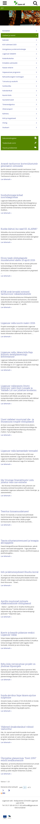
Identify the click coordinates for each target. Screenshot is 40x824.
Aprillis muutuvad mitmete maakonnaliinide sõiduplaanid (16, 602)
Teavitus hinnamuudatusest (15, 511)
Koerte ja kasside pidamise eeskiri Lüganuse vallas (18, 633)
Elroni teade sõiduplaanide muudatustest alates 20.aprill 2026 (18, 259)
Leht (21, 787)
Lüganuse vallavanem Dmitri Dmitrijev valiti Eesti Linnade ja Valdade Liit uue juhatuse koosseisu (18, 388)
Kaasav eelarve (19, 68)
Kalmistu (19, 114)
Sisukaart (19, 128)
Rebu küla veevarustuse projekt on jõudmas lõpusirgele (18, 665)
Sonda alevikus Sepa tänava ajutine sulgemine (18, 696)
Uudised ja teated (19, 36)
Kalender (19, 40)
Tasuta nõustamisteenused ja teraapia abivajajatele (19, 541)
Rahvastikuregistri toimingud (19, 77)
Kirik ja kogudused (19, 119)
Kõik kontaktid (20, 808)
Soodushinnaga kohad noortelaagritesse (12, 196)
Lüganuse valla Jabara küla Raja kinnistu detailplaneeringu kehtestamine (17, 354)
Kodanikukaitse (19, 59)
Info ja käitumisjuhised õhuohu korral (19, 572)
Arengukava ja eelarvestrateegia (19, 49)
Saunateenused (19, 100)
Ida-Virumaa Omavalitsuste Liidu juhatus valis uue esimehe (17, 481)
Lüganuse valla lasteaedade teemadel (19, 450)
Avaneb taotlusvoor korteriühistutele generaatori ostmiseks (19, 164)
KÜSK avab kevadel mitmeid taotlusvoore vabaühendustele (16, 292)
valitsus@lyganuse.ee (30, 805)
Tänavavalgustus (19, 105)
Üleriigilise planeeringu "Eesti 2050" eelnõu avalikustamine (18, 759)
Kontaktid (19, 31)
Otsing (19, 123)
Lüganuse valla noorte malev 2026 (18, 323)
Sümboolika (19, 86)
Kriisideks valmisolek (19, 63)
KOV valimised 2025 (19, 45)
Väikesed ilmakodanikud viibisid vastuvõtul (17, 727)
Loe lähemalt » (6, 179)
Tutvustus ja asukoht (19, 82)
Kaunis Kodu (19, 96)
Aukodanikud (19, 91)
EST (2, 8)
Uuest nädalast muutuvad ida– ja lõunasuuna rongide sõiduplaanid (17, 420)
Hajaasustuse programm (19, 72)
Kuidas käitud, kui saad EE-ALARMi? (19, 228)
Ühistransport (19, 109)
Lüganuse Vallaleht (19, 54)
